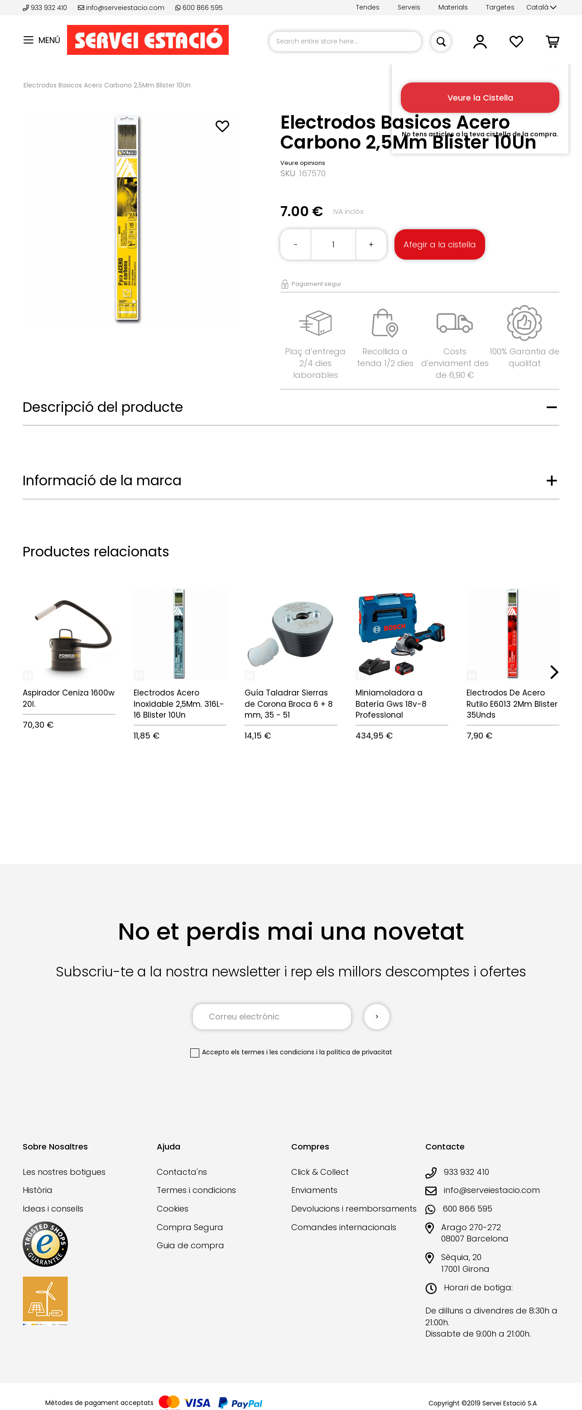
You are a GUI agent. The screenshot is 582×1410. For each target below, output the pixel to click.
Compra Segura (190, 1227)
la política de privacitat (355, 1052)
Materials (453, 7)
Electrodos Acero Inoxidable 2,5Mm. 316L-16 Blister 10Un (179, 703)
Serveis (409, 7)
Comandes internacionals (343, 1227)
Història (38, 1190)
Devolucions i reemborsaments (354, 1208)
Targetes (500, 7)
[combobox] (345, 41)
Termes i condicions (196, 1190)
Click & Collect (320, 1172)
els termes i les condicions (272, 1052)
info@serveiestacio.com (121, 7)
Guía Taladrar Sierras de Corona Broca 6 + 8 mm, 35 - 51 (289, 703)
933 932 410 (46, 7)
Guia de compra (190, 1245)
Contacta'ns (182, 1172)
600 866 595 (199, 7)
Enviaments (314, 1190)
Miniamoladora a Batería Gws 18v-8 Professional (391, 703)
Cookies (172, 1208)
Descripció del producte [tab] (103, 407)
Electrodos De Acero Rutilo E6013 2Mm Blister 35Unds (512, 703)
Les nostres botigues (64, 1172)
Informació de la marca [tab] (102, 480)
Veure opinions (302, 163)
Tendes (368, 7)
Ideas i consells (53, 1208)
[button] (541, 8)
